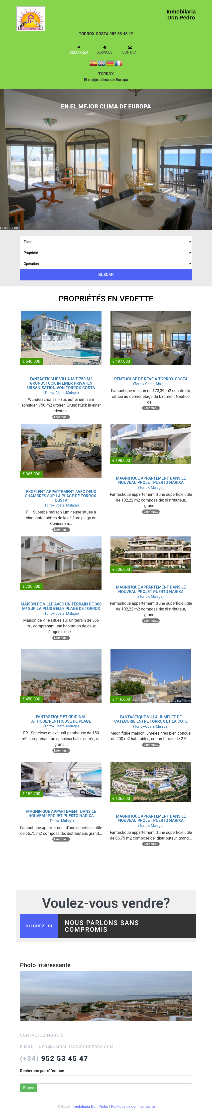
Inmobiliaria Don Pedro (89, 1108)
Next (204, 155)
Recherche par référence (42, 1072)
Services (104, 49)
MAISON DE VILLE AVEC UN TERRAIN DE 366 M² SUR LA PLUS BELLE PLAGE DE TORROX (61, 606)
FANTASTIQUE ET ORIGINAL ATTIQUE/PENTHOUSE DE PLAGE (61, 719)
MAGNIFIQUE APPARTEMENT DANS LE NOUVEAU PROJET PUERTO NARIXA (151, 480)
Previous (7, 155)
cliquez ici (40, 926)
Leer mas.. (61, 417)
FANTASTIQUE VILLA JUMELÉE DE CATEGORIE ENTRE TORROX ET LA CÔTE (150, 719)
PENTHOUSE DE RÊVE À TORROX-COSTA (151, 379)
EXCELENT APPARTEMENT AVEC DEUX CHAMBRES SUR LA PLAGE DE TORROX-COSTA (61, 496)
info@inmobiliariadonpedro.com (76, 1048)
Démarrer (79, 49)
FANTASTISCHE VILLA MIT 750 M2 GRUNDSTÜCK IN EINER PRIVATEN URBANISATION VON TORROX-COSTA (61, 383)
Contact (130, 49)
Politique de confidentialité (133, 1108)
